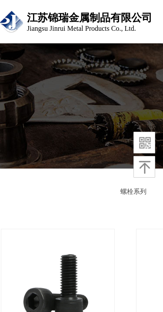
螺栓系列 (133, 191)
